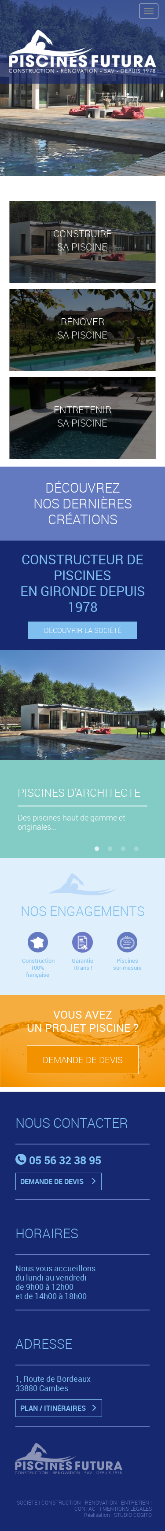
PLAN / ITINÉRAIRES (61, 1408)
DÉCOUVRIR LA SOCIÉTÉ (82, 630)
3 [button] (123, 849)
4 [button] (136, 849)
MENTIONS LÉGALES (127, 1508)
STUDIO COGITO (133, 1514)
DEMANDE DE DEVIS (83, 1060)
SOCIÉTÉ (27, 1502)
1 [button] (96, 849)
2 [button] (110, 849)
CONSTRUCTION (61, 1502)
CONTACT (86, 1508)
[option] (82, 88)
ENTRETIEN (135, 1502)
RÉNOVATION (101, 1502)
